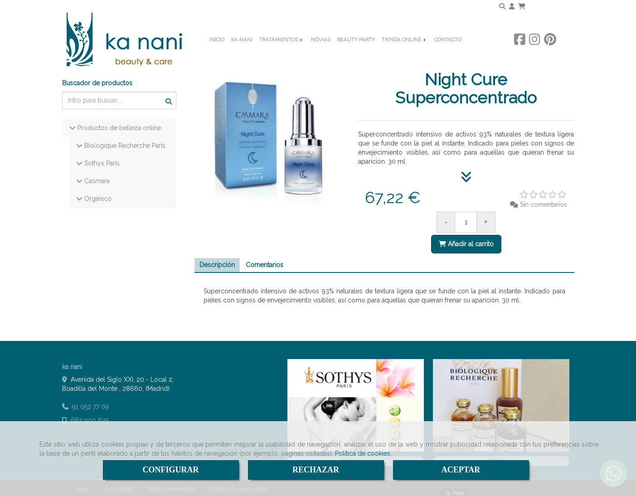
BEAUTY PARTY (356, 52)
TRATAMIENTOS (281, 52)
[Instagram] (534, 52)
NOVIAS (320, 52)
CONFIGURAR (171, 469)
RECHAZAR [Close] (315, 469)
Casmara (96, 173)
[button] (511, 6)
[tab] (217, 258)
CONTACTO (447, 52)
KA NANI (241, 52)
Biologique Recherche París (124, 138)
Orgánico (97, 191)
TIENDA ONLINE (404, 52)
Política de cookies (362, 453)
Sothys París (101, 156)
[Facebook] (519, 52)
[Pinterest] (550, 52)
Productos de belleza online (118, 120)
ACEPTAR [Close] (461, 469)
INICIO (216, 52)
